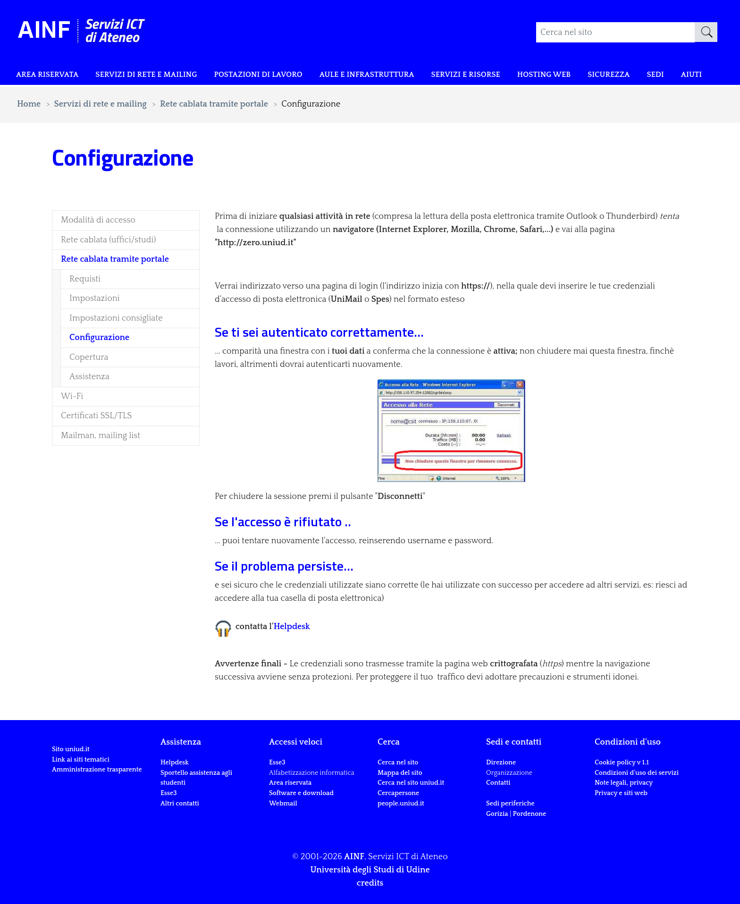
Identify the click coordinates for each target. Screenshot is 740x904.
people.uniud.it (401, 803)
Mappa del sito (400, 773)
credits (370, 883)
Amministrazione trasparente (97, 769)
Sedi (689, 76)
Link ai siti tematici (80, 759)
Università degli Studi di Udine (369, 870)
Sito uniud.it (71, 749)
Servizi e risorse (484, 76)
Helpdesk (292, 626)
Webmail (283, 803)
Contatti (498, 783)
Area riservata (38, 83)
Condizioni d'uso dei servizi (637, 773)
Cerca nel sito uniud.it (411, 783)
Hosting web (569, 76)
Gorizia (497, 814)
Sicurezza (639, 76)
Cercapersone (398, 793)
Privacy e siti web (621, 793)
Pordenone (529, 814)
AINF (354, 857)
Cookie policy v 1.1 (622, 762)
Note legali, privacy (624, 783)
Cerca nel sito (398, 762)
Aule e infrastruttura (376, 76)
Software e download (301, 793)
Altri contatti (179, 803)
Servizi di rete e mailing (134, 76)
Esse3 (169, 793)
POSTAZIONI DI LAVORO (257, 76)
